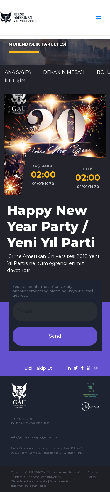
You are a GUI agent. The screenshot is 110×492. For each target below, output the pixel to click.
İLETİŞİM (15, 80)
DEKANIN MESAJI (63, 72)
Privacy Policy (92, 474)
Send (55, 336)
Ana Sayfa (18, 72)
